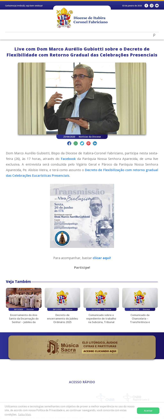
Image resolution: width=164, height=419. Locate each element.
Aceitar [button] (148, 410)
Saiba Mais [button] (24, 414)
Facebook (69, 159)
